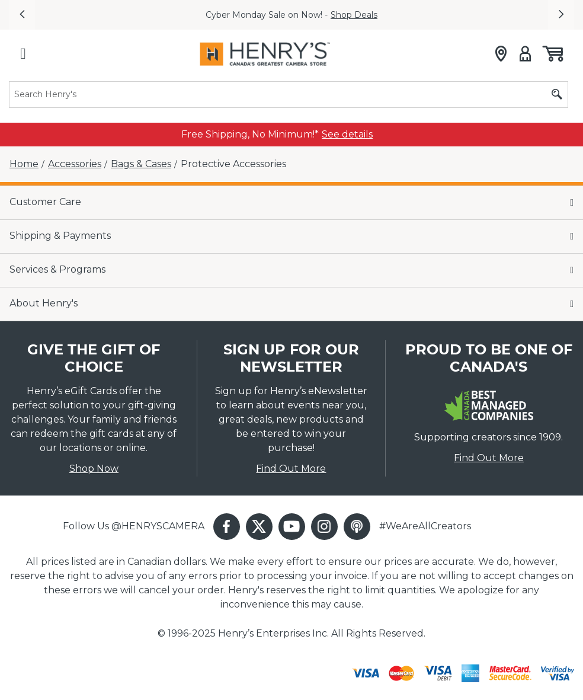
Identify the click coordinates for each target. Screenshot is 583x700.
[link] (347, 134)
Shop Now (93, 468)
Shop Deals (354, 14)
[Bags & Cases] (141, 164)
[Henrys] (265, 53)
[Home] (24, 164)
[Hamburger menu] (23, 54)
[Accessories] (74, 164)
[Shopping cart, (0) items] (552, 54)
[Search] (288, 94)
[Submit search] (557, 94)
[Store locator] (501, 54)
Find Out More (291, 468)
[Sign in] (525, 54)
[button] (22, 15)
